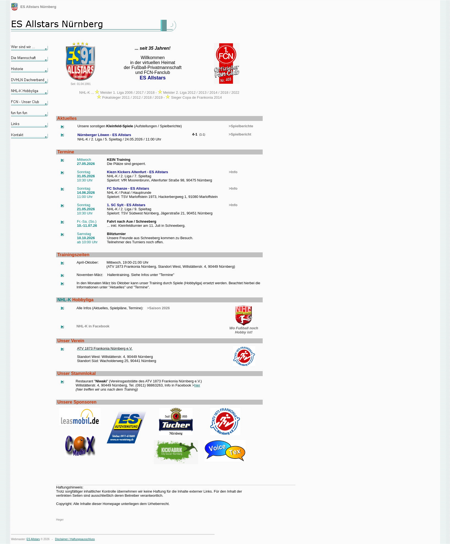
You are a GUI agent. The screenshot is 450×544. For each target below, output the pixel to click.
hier (197, 385)
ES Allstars (33, 539)
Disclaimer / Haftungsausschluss (75, 539)
